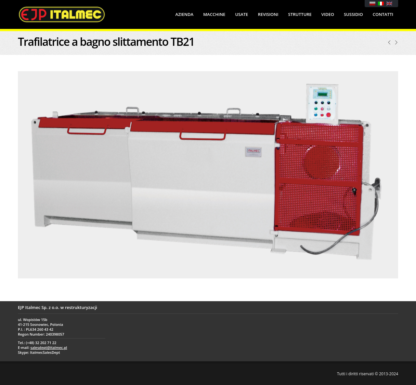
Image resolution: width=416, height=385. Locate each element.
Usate (241, 14)
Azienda (185, 14)
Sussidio (353, 14)
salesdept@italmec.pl (49, 347)
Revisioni (268, 14)
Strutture (300, 14)
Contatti (383, 14)
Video (327, 14)
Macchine (214, 14)
